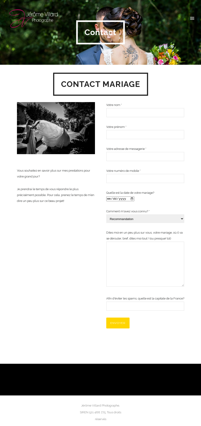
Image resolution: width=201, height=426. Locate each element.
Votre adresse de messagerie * (145, 154)
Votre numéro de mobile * (145, 176)
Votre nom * (145, 110)
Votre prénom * (145, 132)
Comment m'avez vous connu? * (145, 216)
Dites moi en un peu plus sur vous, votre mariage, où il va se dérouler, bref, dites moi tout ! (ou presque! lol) (145, 260)
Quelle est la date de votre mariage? (145, 196)
